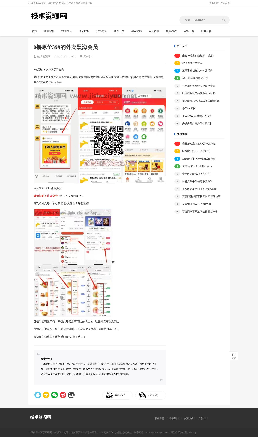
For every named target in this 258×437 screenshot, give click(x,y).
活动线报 (85, 31)
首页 (36, 31)
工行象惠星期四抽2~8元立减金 (195, 189)
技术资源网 (43, 56)
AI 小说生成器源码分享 (191, 78)
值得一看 (190, 31)
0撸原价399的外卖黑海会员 (66, 47)
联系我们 (123, 374)
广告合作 (225, 3)
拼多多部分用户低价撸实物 (193, 123)
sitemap (193, 432)
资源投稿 (214, 3)
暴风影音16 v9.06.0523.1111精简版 (197, 101)
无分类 (87, 56)
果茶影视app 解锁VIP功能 (192, 116)
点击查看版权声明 (116, 369)
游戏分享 (120, 31)
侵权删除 (174, 418)
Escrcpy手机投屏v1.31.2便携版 (195, 159)
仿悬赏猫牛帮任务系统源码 (193, 181)
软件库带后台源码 (188, 63)
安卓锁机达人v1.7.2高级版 (192, 204)
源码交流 (103, 31)
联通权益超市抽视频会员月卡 (194, 93)
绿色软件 (51, 31)
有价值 (121, 395)
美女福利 (155, 31)
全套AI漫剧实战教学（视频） (194, 56)
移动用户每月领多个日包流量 (194, 86)
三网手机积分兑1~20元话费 (193, 71)
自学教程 (173, 31)
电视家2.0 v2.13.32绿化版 (192, 151)
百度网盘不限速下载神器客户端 (196, 212)
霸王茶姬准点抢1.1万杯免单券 (195, 144)
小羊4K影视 (184, 108)
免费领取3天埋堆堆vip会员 (193, 166)
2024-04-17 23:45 (67, 56)
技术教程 (68, 31)
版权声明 (159, 418)
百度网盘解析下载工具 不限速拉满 (197, 196)
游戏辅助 (138, 31)
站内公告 (207, 31)
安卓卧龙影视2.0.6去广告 (192, 174)
